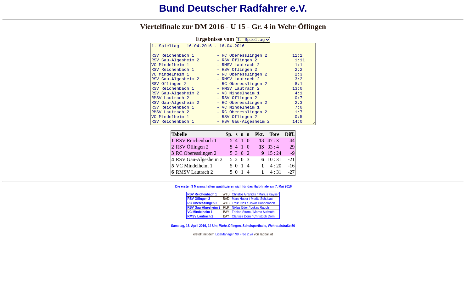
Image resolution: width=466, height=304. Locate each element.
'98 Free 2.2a (243, 234)
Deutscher (212, 8)
